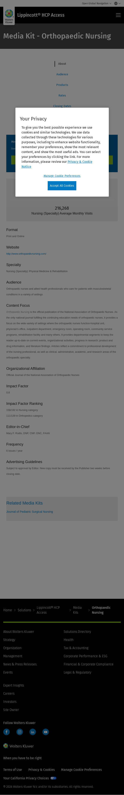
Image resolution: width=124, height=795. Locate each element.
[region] (62, 152)
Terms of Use (12, 770)
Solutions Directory (77, 632)
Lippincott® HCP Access (48, 610)
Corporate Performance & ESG (85, 656)
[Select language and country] (116, 3)
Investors (9, 702)
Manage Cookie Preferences (81, 770)
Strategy (9, 640)
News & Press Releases (20, 664)
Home (7, 610)
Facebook (6, 732)
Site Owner (11, 710)
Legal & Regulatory (77, 672)
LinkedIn (32, 732)
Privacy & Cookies (41, 770)
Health (68, 640)
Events (8, 672)
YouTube (45, 732)
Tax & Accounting (76, 648)
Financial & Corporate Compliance (88, 664)
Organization (12, 648)
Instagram (19, 732)
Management (12, 656)
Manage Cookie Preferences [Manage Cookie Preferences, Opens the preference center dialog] (62, 176)
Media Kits (77, 610)
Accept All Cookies (62, 185)
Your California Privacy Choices (26, 778)
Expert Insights (13, 685)
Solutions (24, 610)
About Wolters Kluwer (18, 632)
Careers (8, 693)
